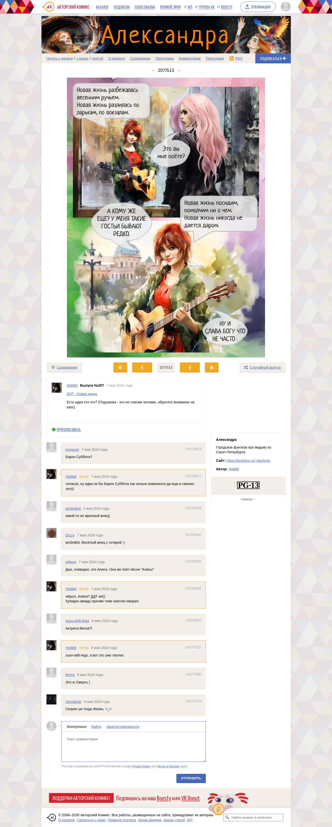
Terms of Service (168, 766)
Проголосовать (69, 429)
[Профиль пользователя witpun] (53, 560)
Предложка (164, 58)
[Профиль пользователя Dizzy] (53, 533)
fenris (70, 674)
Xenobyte (73, 701)
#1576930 (193, 535)
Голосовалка (145, 6)
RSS (239, 58)
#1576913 (193, 449)
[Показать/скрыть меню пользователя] (285, 6)
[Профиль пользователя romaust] (53, 447)
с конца (82, 58)
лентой (97, 58)
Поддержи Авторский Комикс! (81, 798)
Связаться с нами (91, 820)
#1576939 (193, 588)
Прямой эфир (170, 6)
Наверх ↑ (248, 499)
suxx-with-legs (77, 621)
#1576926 (193, 508)
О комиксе (116, 58)
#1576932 (193, 561)
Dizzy (70, 535)
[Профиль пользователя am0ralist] (53, 506)
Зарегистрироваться (122, 726)
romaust (72, 449)
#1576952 (193, 620)
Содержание (140, 58)
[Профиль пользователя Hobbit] (57, 400)
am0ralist (73, 508)
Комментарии (190, 58)
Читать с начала (59, 58)
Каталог (102, 6)
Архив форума (149, 820)
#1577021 (193, 647)
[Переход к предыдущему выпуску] (72, 217)
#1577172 (193, 701)
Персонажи (215, 58)
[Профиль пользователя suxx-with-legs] (53, 619)
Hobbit (71, 476)
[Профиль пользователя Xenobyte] (53, 699)
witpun (70, 562)
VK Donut (190, 798)
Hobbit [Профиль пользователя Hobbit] (72, 385)
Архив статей (174, 820)
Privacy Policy (141, 766)
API (190, 6)
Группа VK (206, 6)
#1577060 (193, 674)
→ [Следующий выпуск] (179, 70)
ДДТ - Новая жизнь (82, 394)
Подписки (122, 6)
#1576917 (193, 476)
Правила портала (121, 820)
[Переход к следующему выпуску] (166, 217)
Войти (96, 726)
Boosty (226, 6)
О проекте (66, 820)
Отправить (191, 778)
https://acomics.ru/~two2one (248, 461)
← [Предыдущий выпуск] (153, 70)
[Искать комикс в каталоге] (227, 817)
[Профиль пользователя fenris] (53, 672)
